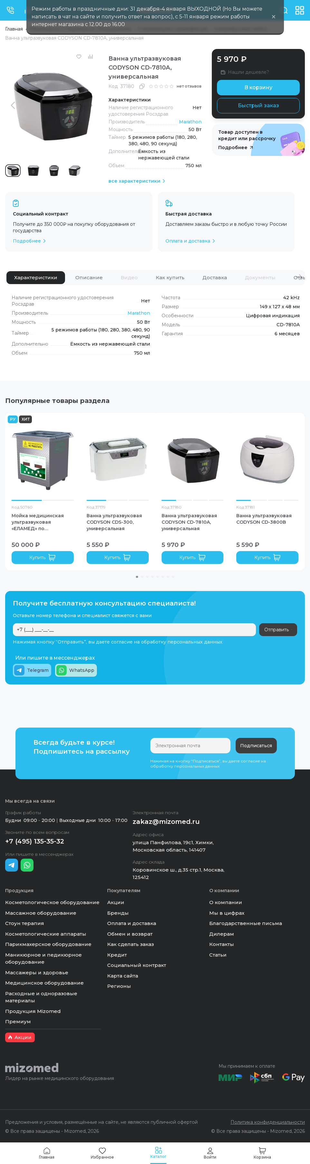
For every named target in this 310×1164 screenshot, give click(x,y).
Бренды (118, 913)
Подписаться (256, 746)
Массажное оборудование (40, 913)
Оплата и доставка (131, 923)
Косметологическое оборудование (52, 902)
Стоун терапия (24, 923)
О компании (225, 902)
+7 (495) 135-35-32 (34, 841)
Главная (14, 29)
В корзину (258, 87)
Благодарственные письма (245, 923)
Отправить (278, 630)
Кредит (117, 955)
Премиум (18, 1021)
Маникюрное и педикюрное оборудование (43, 958)
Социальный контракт (136, 965)
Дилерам (221, 934)
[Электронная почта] (190, 745)
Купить (42, 557)
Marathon (190, 122)
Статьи (218, 955)
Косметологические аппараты (45, 934)
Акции (115, 902)
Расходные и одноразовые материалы (41, 997)
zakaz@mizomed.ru (166, 821)
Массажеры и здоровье (36, 972)
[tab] (35, 277)
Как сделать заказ (130, 944)
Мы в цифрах (226, 913)
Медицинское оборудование (44, 983)
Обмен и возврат (130, 934)
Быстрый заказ (258, 105)
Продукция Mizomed (33, 1011)
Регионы (119, 986)
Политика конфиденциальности (267, 1122)
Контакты (221, 944)
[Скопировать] (142, 86)
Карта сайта (122, 976)
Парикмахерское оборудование (48, 944)
